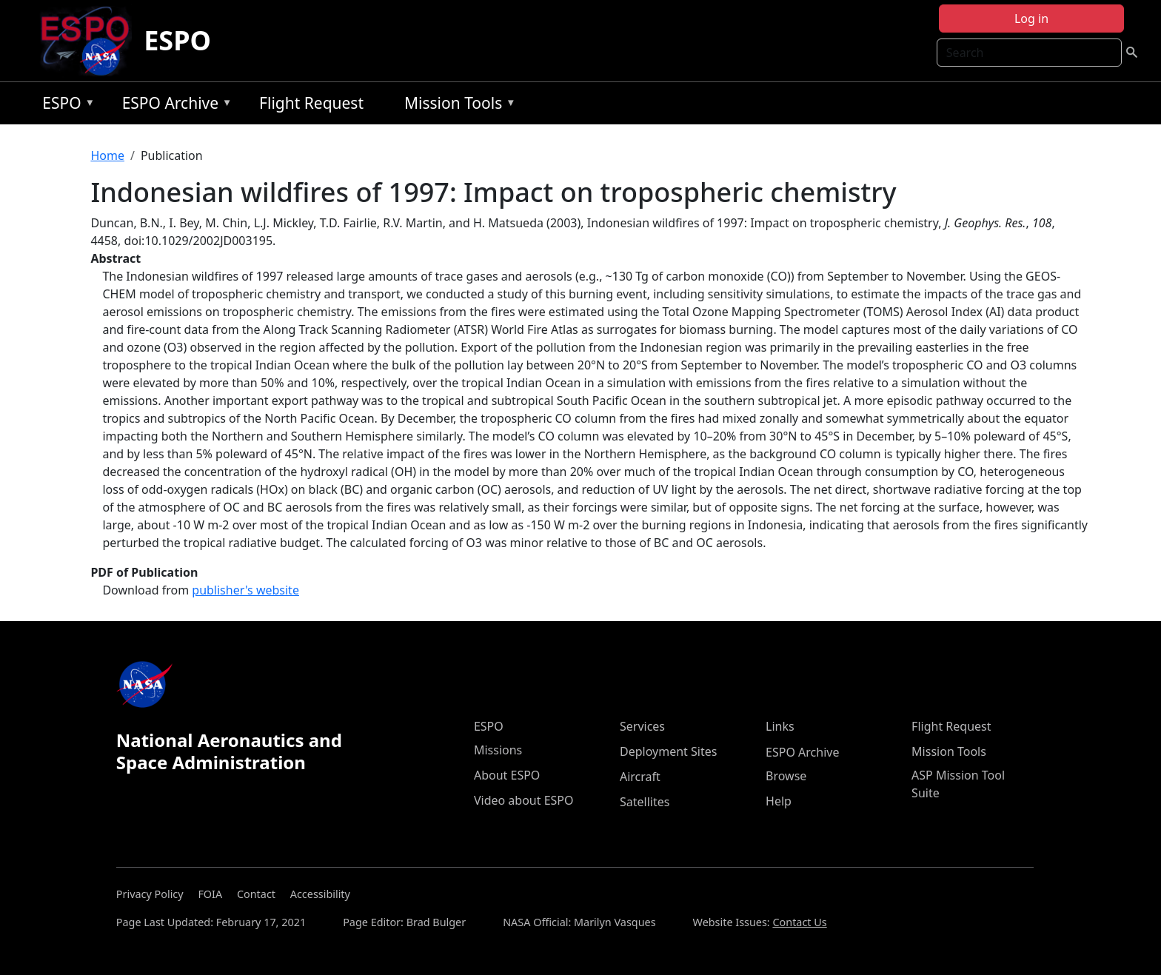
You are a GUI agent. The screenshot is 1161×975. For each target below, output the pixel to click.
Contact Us (799, 922)
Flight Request (311, 103)
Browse (786, 776)
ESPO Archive (173, 105)
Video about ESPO (524, 800)
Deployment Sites (668, 751)
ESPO (177, 40)
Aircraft (640, 776)
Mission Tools (456, 105)
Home (107, 155)
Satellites (644, 802)
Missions (498, 750)
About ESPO (507, 775)
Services (642, 726)
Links (780, 726)
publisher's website (245, 590)
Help (779, 801)
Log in (1031, 18)
